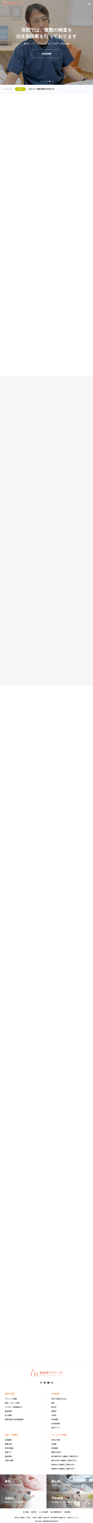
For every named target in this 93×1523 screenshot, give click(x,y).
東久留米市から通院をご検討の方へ (64, 1456)
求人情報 (8, 1415)
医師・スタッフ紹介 (12, 1403)
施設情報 (67, 1512)
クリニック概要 (11, 1399)
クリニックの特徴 (59, 1435)
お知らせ (20, 89)
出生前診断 (55, 1423)
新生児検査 (9, 1448)
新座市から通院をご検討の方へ (63, 1464)
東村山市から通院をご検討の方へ (64, 1460)
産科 (53, 1403)
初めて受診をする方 (59, 1399)
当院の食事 (9, 1460)
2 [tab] (44, 81)
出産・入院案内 (11, 1435)
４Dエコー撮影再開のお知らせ (41, 89)
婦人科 (53, 1407)
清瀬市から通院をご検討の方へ (63, 1469)
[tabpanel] (46, 42)
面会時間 (8, 1411)
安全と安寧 (55, 1440)
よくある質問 (43, 1512)
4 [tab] (49, 81)
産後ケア (8, 1452)
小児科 (53, 1415)
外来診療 (55, 1394)
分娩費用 (8, 1440)
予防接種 (54, 1419)
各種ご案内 (10, 1394)
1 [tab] (41, 81)
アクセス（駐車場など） (14, 1407)
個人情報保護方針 (56, 1512)
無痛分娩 (8, 1444)
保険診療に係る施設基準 (14, 1419)
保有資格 (54, 1448)
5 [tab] (52, 81)
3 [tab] (47, 81)
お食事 (53, 1444)
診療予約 (34, 1512)
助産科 (53, 1411)
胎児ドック (55, 1428)
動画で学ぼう (56, 1452)
